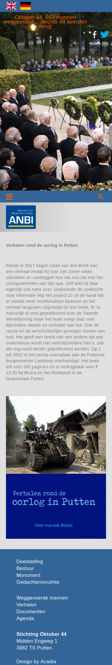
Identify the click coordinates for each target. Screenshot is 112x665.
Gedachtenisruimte (37, 582)
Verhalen (26, 605)
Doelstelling (29, 561)
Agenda (25, 618)
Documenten (30, 611)
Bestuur (25, 568)
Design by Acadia (36, 661)
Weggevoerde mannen (42, 598)
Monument (28, 575)
